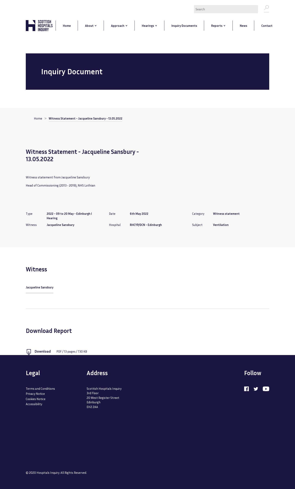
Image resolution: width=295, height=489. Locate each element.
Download (42, 351)
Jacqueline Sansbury (39, 287)
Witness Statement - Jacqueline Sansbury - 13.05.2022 (85, 119)
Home (38, 119)
